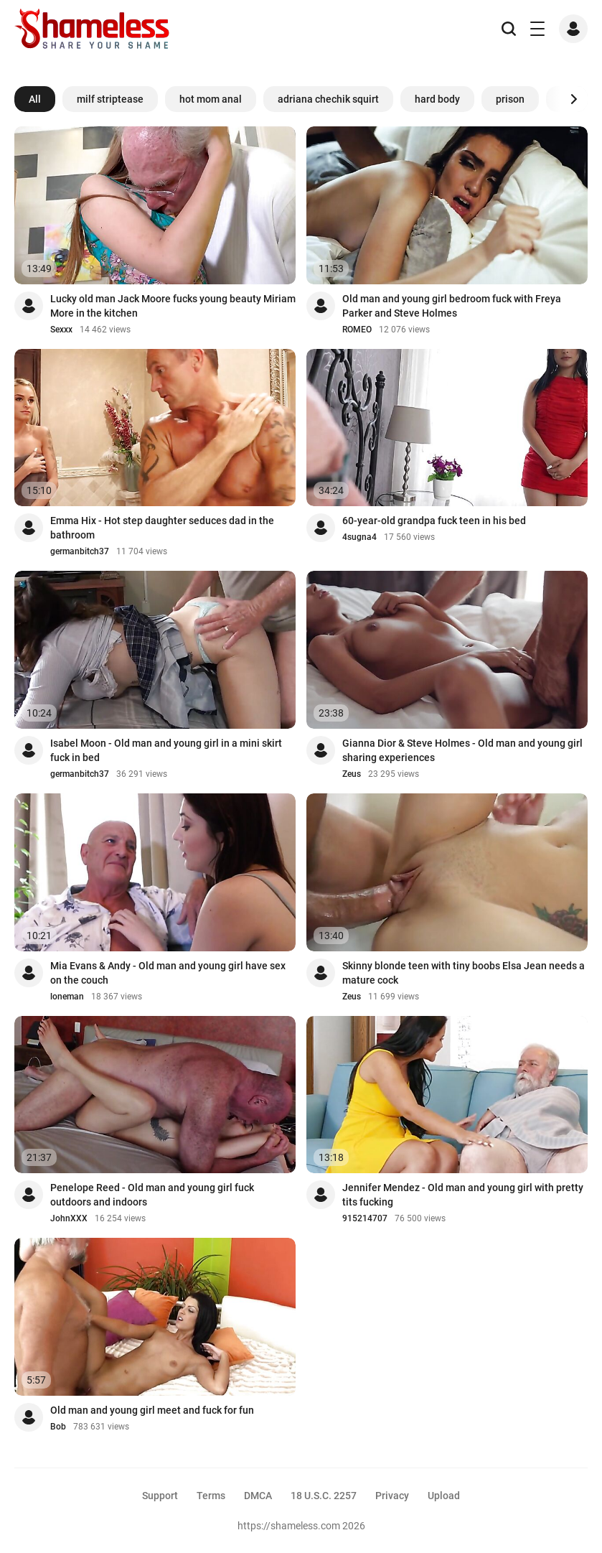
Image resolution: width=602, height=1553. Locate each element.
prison (510, 99)
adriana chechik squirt (328, 99)
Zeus (351, 774)
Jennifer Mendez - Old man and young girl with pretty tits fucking (462, 1195)
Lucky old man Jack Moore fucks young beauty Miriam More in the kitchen (173, 306)
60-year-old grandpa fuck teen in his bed (434, 520)
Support (160, 1495)
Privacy (392, 1495)
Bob (58, 1426)
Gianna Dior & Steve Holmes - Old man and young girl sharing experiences (462, 750)
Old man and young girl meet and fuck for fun (152, 1410)
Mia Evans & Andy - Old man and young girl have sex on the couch (168, 973)
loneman (67, 996)
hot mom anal (210, 99)
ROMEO (357, 329)
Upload (444, 1495)
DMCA (258, 1495)
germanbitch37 (79, 551)
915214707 (364, 1218)
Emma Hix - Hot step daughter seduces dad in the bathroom (162, 528)
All (35, 99)
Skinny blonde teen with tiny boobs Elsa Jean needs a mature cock (463, 973)
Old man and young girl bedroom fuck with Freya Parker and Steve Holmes (451, 306)
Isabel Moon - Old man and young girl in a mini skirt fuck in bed (166, 750)
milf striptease (110, 99)
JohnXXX (69, 1218)
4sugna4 (359, 537)
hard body (437, 99)
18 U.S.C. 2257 (324, 1495)
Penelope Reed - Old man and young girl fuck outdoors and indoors (152, 1195)
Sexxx (61, 329)
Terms (211, 1495)
